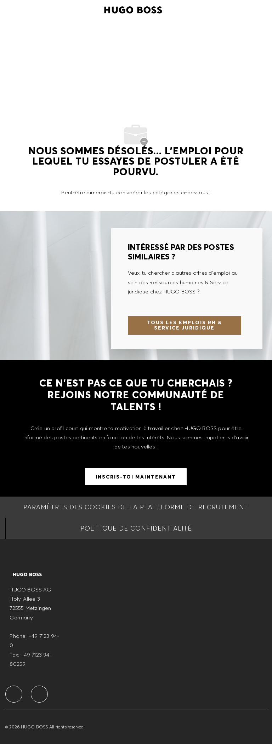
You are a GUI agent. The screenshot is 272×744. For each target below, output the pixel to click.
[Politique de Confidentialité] (136, 528)
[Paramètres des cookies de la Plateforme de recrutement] (135, 507)
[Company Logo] (133, 9)
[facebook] (13, 694)
